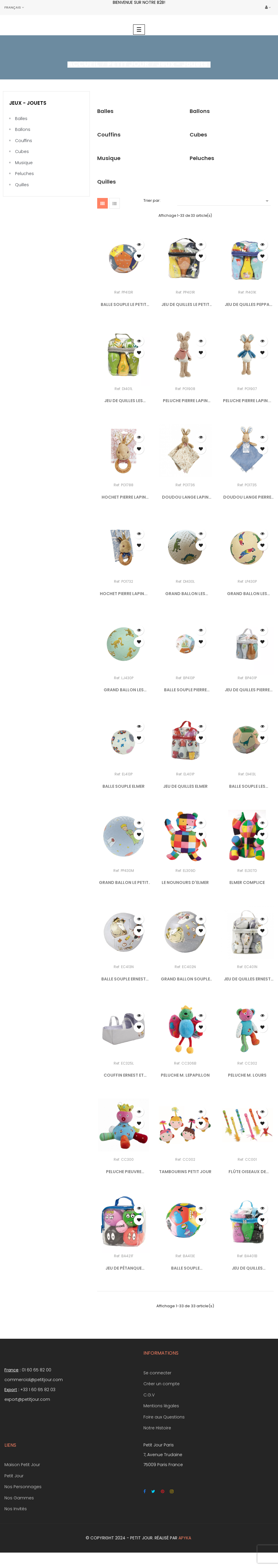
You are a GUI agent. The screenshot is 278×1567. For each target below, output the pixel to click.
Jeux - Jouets (27, 102)
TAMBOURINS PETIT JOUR (185, 1172)
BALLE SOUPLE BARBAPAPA (185, 1268)
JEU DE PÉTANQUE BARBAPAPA (123, 1268)
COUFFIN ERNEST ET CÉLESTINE (124, 1075)
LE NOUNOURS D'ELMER (185, 882)
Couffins (23, 141)
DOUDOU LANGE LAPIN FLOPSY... (185, 497)
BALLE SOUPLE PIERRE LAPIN (185, 690)
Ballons (22, 129)
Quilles (22, 185)
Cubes (22, 151)
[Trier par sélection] (223, 200)
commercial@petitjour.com (33, 1380)
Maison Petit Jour (22, 1465)
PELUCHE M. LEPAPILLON (185, 1075)
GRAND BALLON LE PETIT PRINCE (123, 883)
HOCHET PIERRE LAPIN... (124, 594)
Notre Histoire (157, 1428)
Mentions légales (161, 1406)
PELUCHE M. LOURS (247, 1075)
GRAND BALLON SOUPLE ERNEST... (185, 979)
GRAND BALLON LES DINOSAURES (185, 594)
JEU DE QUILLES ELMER (185, 786)
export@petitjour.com (27, 1399)
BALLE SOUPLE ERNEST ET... (123, 979)
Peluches (24, 173)
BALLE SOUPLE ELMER (123, 786)
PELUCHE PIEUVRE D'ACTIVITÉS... (123, 1172)
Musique (24, 163)
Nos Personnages (23, 1487)
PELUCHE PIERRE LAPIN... (247, 401)
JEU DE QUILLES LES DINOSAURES (123, 401)
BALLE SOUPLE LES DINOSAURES (247, 786)
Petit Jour (14, 1476)
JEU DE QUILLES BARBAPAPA (247, 1268)
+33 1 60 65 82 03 (37, 1390)
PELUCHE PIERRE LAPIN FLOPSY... (185, 401)
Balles (21, 118)
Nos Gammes (19, 1498)
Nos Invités (15, 1509)
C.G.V (149, 1395)
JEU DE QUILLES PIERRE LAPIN (247, 690)
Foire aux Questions (164, 1417)
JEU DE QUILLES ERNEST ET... (247, 979)
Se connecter (157, 1373)
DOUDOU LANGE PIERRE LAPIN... (247, 497)
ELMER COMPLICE (247, 882)
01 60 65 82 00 (36, 1370)
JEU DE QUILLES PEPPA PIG (247, 305)
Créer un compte (161, 1384)
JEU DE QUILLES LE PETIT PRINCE (185, 305)
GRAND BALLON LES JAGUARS (124, 690)
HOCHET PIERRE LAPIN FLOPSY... (124, 497)
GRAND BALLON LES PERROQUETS (247, 594)
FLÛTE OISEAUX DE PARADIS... (247, 1172)
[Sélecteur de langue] (14, 7)
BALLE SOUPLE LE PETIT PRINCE (123, 305)
